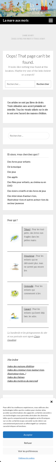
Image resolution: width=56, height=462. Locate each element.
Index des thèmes (15, 377)
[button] (51, 401)
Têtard (27, 229)
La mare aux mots (16, 20)
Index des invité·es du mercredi (22, 381)
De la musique (14, 166)
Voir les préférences (28, 451)
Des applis (12, 177)
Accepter (28, 434)
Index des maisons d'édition (20, 366)
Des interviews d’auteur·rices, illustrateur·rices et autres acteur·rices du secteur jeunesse (27, 200)
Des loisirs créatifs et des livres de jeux (26, 191)
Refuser (28, 443)
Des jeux (11, 171)
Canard (27, 309)
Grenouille (28, 286)
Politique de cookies (27, 458)
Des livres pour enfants (18, 161)
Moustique (29, 256)
